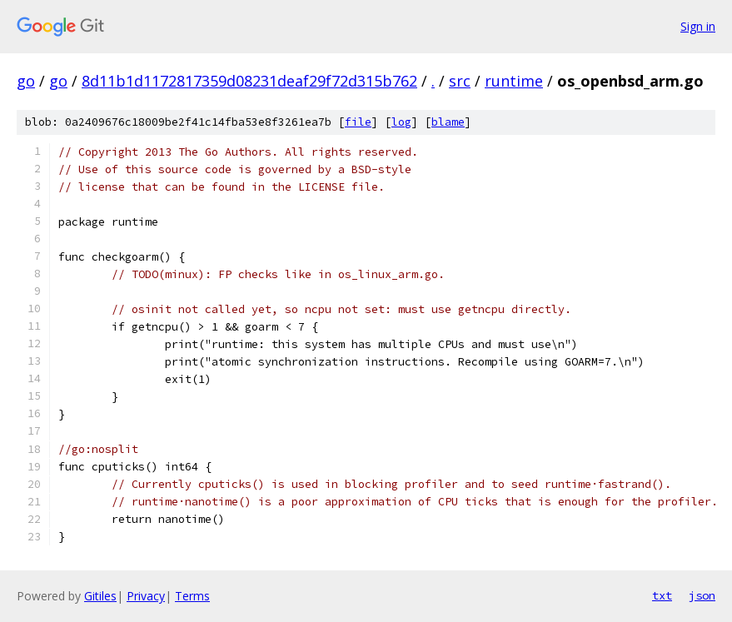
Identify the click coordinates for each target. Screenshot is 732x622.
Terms (192, 596)
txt (662, 595)
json (702, 595)
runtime (514, 81)
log (401, 122)
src (460, 81)
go (26, 81)
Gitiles (100, 596)
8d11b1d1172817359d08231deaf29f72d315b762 (249, 81)
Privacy (146, 596)
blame (448, 122)
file (358, 122)
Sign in (697, 26)
